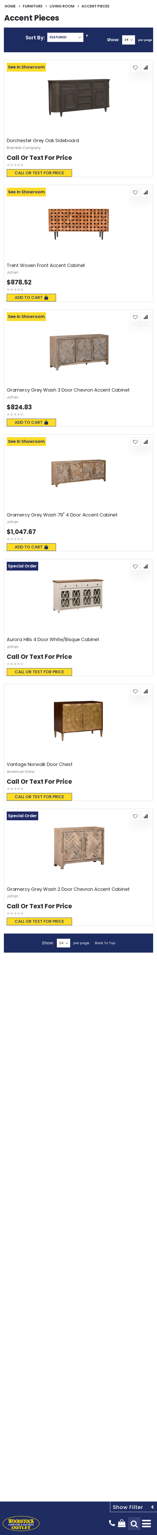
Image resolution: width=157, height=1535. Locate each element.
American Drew (20, 771)
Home (10, 6)
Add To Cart (31, 297)
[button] (135, 67)
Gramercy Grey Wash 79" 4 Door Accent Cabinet (62, 515)
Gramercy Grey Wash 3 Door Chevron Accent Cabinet (68, 390)
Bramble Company (24, 147)
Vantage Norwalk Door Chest (39, 764)
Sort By (35, 37)
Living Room (62, 6)
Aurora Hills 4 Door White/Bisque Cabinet (53, 639)
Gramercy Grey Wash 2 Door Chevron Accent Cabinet (68, 889)
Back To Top (105, 943)
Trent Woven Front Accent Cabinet (46, 265)
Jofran (12, 272)
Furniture (32, 6)
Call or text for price (39, 173)
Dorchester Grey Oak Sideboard (43, 140)
